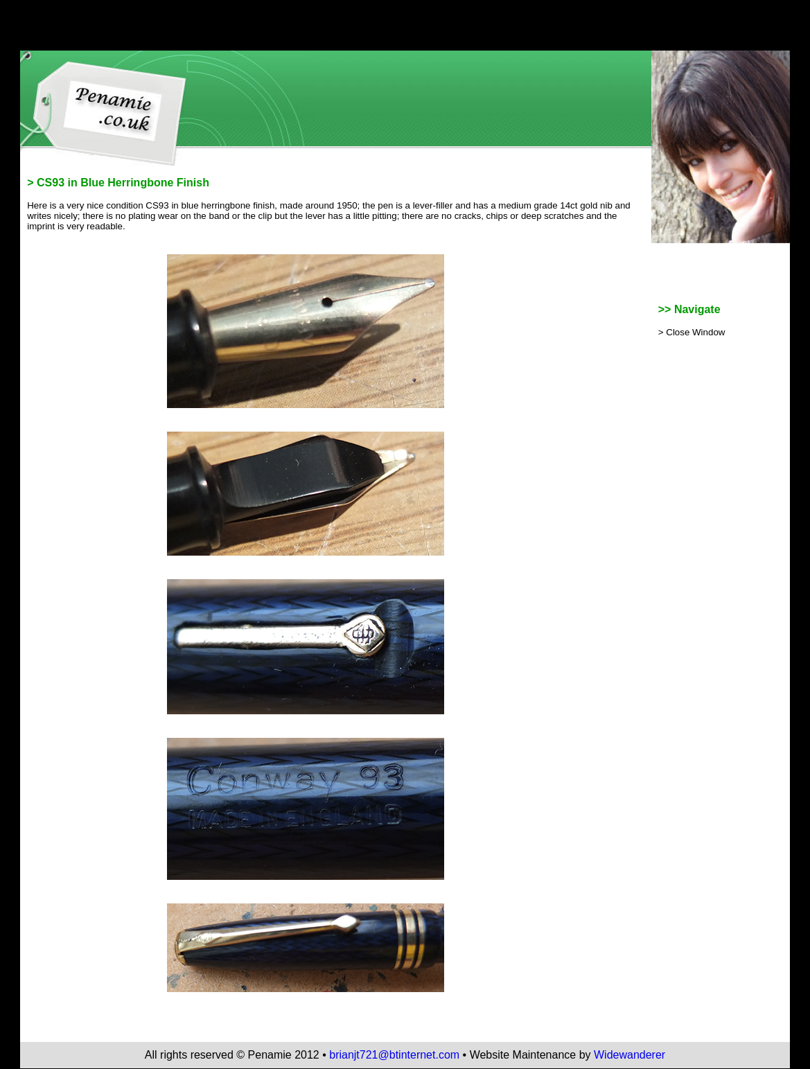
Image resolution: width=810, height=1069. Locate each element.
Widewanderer (629, 1055)
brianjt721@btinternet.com (394, 1055)
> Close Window (691, 332)
